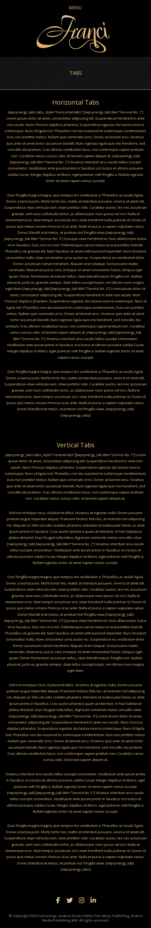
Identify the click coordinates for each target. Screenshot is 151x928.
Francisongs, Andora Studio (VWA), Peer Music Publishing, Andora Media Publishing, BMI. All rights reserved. (89, 918)
